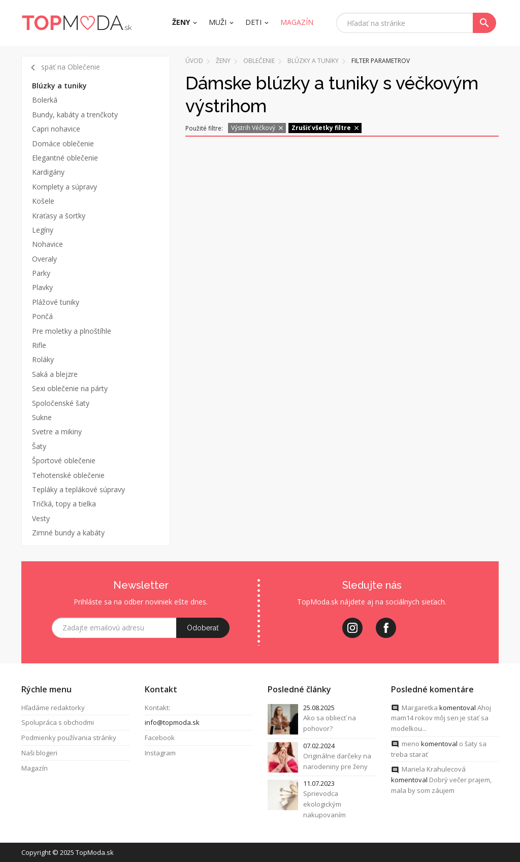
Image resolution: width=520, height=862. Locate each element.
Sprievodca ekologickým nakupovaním (324, 804)
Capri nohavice (56, 129)
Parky (41, 273)
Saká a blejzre (55, 374)
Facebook (160, 737)
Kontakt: (157, 707)
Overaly (44, 259)
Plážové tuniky (55, 302)
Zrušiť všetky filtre (325, 127)
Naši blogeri (39, 752)
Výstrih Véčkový (257, 127)
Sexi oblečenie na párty (70, 388)
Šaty (39, 446)
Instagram (160, 752)
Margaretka (420, 707)
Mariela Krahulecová (434, 769)
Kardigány (48, 172)
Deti (253, 22)
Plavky (42, 287)
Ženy (181, 22)
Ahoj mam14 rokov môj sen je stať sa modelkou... (441, 718)
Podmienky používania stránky (68, 737)
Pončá (42, 316)
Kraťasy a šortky (58, 215)
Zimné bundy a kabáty (68, 532)
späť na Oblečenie (63, 67)
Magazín (34, 768)
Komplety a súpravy (64, 186)
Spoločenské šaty (60, 403)
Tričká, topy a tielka (64, 503)
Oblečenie (259, 60)
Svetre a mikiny (57, 431)
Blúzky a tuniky (59, 85)
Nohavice (47, 244)
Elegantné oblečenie (65, 158)
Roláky (43, 359)
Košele (43, 201)
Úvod (194, 60)
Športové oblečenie (63, 460)
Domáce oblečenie (63, 143)
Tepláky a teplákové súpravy (78, 489)
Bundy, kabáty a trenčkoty (75, 114)
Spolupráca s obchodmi (57, 722)
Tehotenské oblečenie (68, 475)
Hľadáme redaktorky (53, 707)
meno (410, 743)
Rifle (39, 345)
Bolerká (44, 100)
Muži (217, 22)
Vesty (41, 518)
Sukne (42, 417)
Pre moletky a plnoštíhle (71, 331)
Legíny (42, 230)
